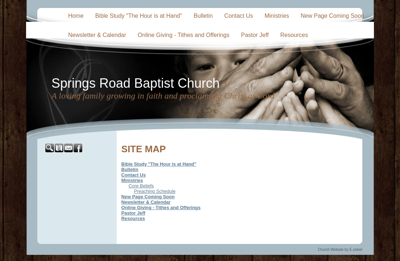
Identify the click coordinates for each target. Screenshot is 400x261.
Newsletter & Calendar (97, 35)
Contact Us (238, 16)
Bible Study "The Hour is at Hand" (138, 16)
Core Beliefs (141, 185)
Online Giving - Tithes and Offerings (183, 35)
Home (76, 16)
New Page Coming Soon (332, 16)
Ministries (276, 16)
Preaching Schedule (155, 191)
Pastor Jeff (254, 35)
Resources (294, 35)
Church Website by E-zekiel (340, 250)
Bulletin (203, 16)
